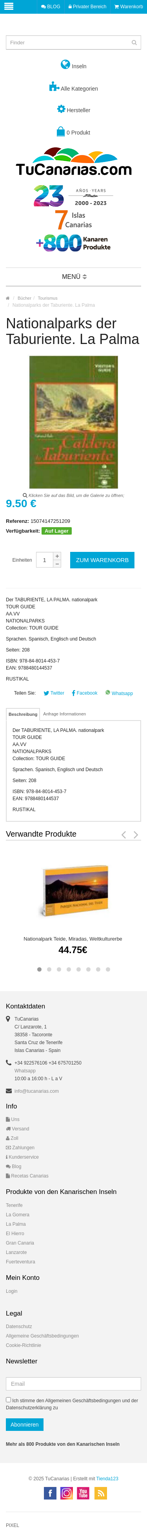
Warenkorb (128, 6)
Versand (17, 1129)
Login (11, 1291)
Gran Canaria (20, 1243)
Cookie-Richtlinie (23, 1345)
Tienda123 (107, 1478)
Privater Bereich (88, 6)
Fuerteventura (20, 1262)
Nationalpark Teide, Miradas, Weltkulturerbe (73, 939)
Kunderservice (22, 1157)
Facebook (84, 693)
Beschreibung (23, 714)
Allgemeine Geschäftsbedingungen (42, 1336)
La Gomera (17, 1215)
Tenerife (14, 1205)
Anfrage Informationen (64, 714)
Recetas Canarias (27, 1176)
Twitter (54, 693)
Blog (13, 1166)
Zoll (12, 1138)
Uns (13, 1119)
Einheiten (22, 560)
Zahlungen (20, 1147)
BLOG (50, 6)
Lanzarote (16, 1252)
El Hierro (15, 1233)
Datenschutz (19, 1326)
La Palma (16, 1224)
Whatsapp (119, 693)
